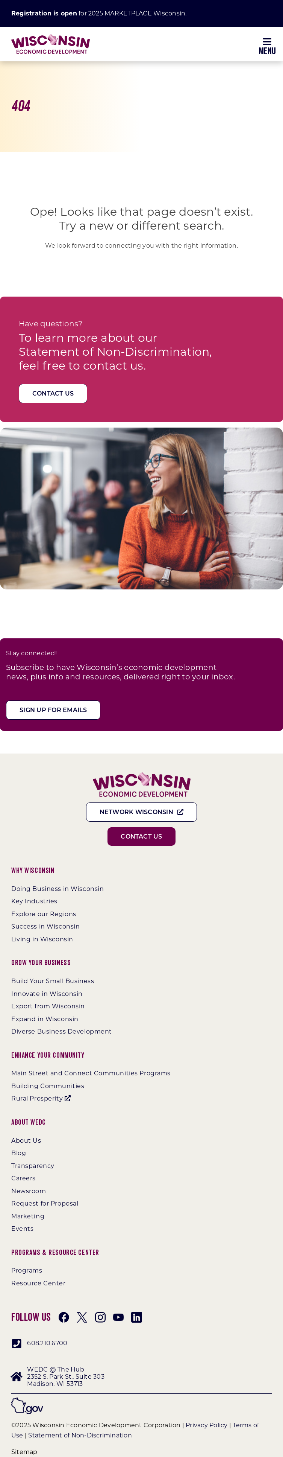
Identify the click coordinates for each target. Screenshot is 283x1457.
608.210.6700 (47, 1343)
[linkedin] (136, 1317)
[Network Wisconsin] (141, 812)
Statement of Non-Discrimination (80, 1435)
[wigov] (27, 1400)
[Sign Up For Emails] (53, 710)
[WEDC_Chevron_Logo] (50, 37)
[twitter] (82, 1317)
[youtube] (118, 1317)
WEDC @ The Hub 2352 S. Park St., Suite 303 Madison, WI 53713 (65, 1376)
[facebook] (64, 1317)
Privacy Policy (206, 1425)
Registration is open (44, 13)
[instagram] (100, 1317)
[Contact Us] (53, 393)
